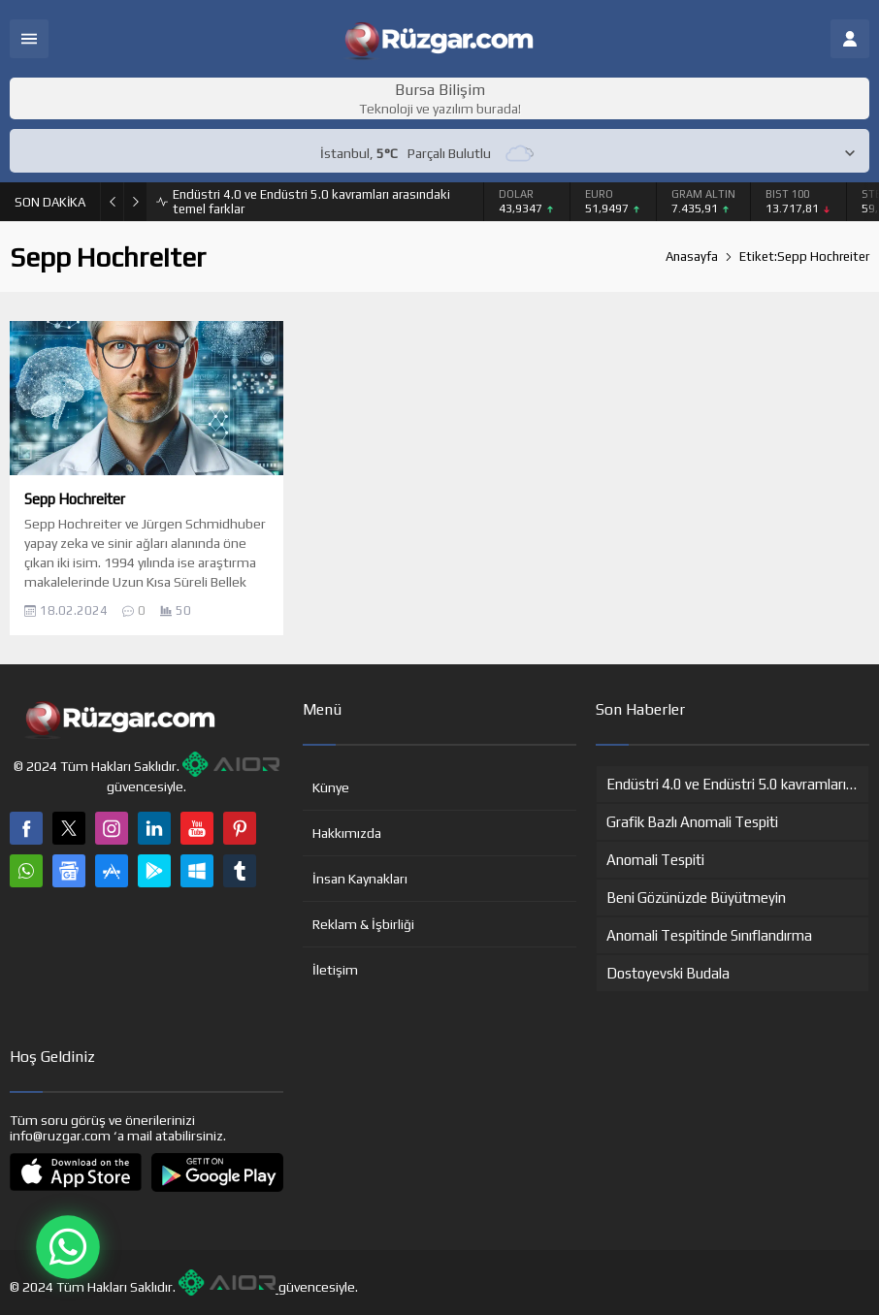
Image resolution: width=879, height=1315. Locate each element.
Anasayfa (692, 256)
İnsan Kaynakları (359, 878)
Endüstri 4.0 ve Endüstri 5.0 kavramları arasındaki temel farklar (311, 201)
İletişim (335, 970)
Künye (330, 787)
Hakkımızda (346, 833)
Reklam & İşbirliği (363, 924)
